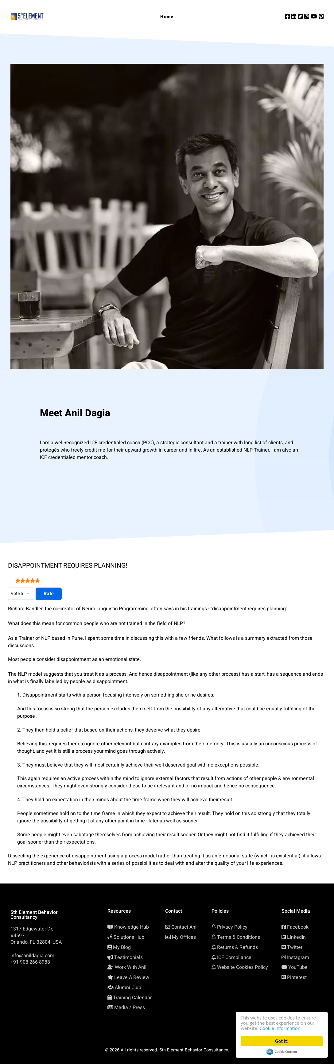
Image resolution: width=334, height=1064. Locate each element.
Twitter (294, 947)
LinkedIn (296, 937)
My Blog (122, 947)
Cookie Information (280, 1028)
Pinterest (297, 977)
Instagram (298, 957)
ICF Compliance (234, 957)
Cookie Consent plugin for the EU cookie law (282, 1051)
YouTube (298, 967)
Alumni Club (128, 987)
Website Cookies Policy (242, 967)
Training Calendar (132, 997)
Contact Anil (184, 927)
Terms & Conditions (238, 937)
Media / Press (129, 1007)
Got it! (282, 1041)
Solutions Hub (129, 937)
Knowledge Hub (131, 927)
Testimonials (128, 957)
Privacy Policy (232, 927)
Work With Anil (130, 967)
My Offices (184, 937)
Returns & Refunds (237, 947)
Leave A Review (131, 977)
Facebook (298, 927)
